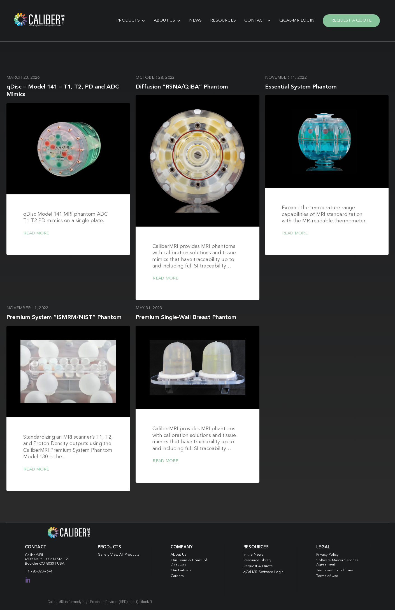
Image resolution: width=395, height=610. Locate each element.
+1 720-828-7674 (38, 571)
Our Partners (181, 570)
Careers (177, 576)
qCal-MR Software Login (263, 572)
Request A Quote (351, 20)
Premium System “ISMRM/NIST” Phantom (64, 317)
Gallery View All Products (118, 555)
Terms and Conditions (334, 570)
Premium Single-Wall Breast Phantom (186, 317)
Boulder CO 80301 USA (44, 563)
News (195, 20)
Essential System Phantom (301, 87)
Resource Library (257, 560)
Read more (36, 233)
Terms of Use (327, 576)
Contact (254, 20)
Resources (223, 20)
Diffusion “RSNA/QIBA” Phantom (182, 87)
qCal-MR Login (296, 20)
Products (128, 20)
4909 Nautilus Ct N (41, 559)
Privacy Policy (327, 555)
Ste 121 (63, 559)
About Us (164, 20)
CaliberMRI (34, 555)
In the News (253, 555)
